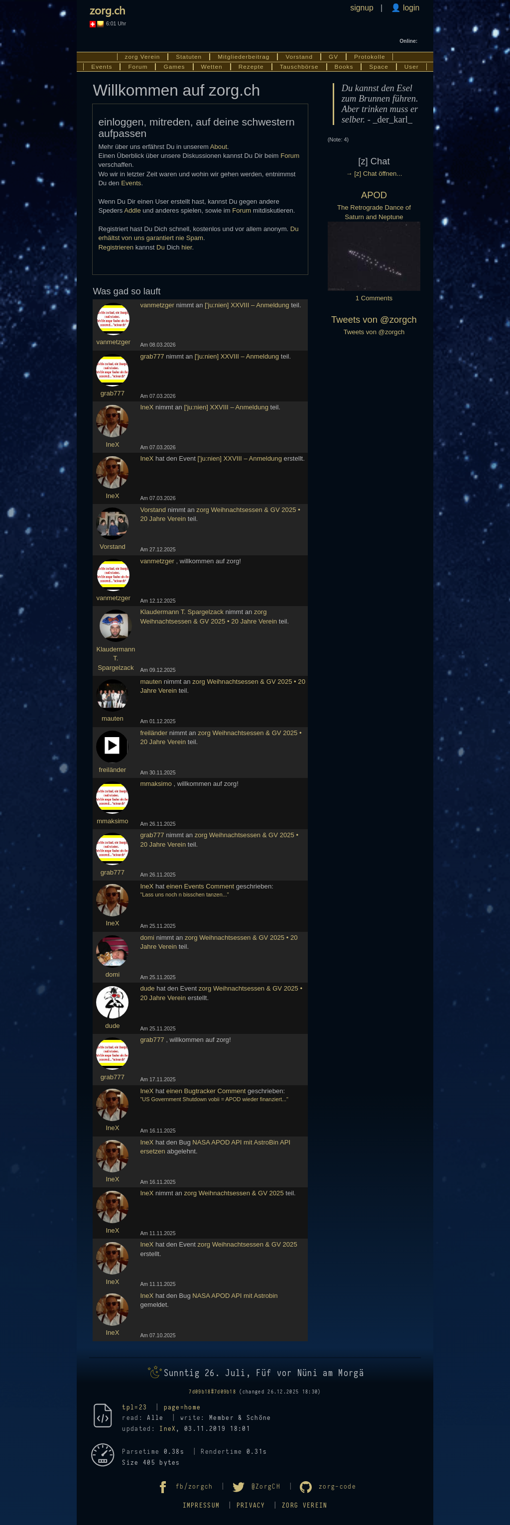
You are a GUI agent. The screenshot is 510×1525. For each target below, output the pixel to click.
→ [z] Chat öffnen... (374, 173)
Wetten (212, 66)
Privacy (251, 1505)
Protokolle (369, 56)
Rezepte (251, 66)
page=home (182, 1407)
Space (378, 66)
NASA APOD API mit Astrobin (234, 1295)
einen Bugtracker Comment (206, 1091)
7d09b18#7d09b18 (212, 1392)
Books (344, 66)
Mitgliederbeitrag (243, 56)
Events (101, 66)
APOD (374, 195)
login (410, 7)
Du (160, 247)
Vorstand (299, 56)
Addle (132, 210)
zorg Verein (142, 56)
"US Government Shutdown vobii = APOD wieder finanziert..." (214, 1099)
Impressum (201, 1505)
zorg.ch (107, 9)
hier (186, 247)
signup (361, 7)
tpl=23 (134, 1407)
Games (174, 66)
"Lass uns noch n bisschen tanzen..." (184, 894)
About (218, 146)
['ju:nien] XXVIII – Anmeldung (247, 305)
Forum (137, 66)
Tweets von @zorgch (374, 319)
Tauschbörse (299, 66)
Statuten (189, 56)
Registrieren (115, 247)
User (411, 66)
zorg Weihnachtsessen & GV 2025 (234, 1193)
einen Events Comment (200, 886)
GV (333, 56)
